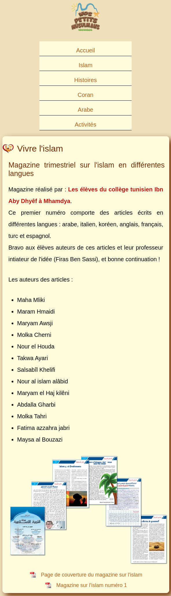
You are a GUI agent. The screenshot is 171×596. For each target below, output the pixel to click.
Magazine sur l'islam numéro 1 (91, 585)
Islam (85, 65)
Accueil (85, 50)
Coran (85, 95)
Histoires (85, 80)
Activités (85, 124)
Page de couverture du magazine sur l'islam (91, 575)
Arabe (85, 109)
